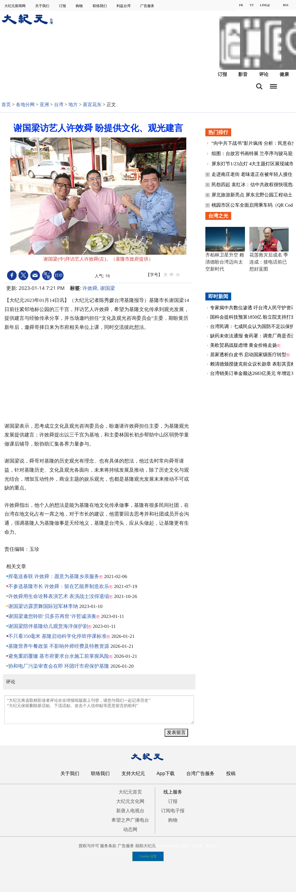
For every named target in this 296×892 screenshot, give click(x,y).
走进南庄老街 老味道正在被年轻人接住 (253, 174)
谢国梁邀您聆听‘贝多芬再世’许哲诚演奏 (52, 616)
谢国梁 (107, 288)
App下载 (166, 773)
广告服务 (147, 5)
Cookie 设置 (148, 856)
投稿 (231, 773)
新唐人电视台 (130, 810)
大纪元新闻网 (15, 5)
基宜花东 (92, 104)
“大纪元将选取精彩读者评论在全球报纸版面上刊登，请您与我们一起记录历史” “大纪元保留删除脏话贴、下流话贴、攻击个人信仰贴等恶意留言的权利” (99, 709)
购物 (80, 5)
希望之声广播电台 (130, 820)
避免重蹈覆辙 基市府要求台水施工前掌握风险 (58, 656)
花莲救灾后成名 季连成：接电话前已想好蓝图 (268, 261)
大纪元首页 (130, 792)
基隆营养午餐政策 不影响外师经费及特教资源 (58, 646)
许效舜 (89, 288)
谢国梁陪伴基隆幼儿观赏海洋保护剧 (48, 626)
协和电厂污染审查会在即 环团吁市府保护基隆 (58, 666)
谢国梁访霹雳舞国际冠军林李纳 (43, 606)
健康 (284, 74)
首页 (6, 104)
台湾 (58, 104)
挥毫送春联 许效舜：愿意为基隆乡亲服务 (53, 576)
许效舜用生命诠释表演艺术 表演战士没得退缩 (58, 596)
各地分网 (25, 104)
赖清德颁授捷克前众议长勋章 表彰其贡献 (253, 363)
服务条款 (108, 845)
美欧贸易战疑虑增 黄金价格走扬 (243, 345)
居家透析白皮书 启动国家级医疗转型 (248, 354)
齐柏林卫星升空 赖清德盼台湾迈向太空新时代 (224, 261)
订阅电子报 (173, 810)
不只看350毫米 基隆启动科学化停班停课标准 (57, 636)
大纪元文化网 (130, 801)
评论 (263, 74)
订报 (63, 5)
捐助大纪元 (145, 845)
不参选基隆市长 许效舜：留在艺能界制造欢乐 (58, 586)
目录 (273, 84)
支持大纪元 (133, 773)
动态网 (130, 829)
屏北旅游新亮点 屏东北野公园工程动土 (253, 194)
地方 (73, 104)
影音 (243, 74)
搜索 (259, 86)
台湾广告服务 (200, 773)
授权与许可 (89, 845)
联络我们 (100, 5)
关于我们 (42, 5)
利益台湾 (123, 5)
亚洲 (44, 104)
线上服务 (172, 792)
